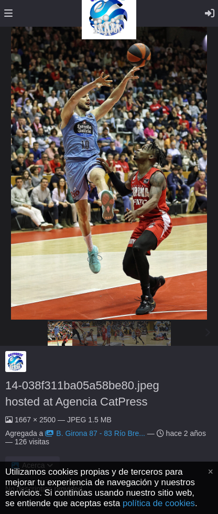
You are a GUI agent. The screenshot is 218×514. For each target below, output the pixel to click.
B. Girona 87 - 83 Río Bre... (95, 433)
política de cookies (159, 503)
